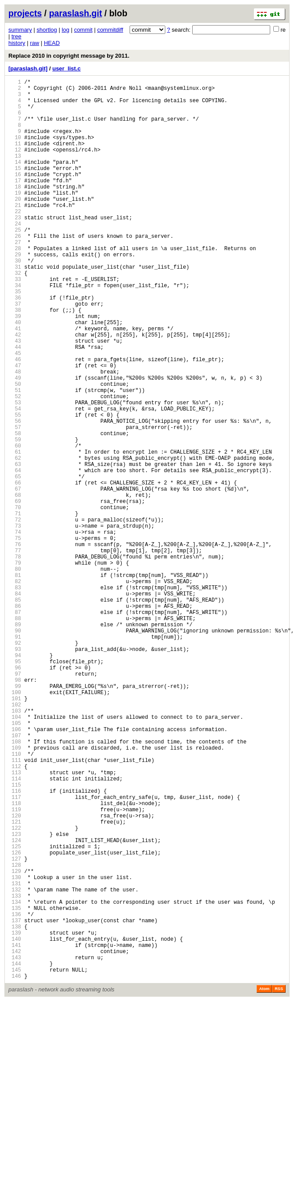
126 (14, 1019)
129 (14, 1041)
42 (14, 390)
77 (14, 652)
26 (14, 270)
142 (14, 1138)
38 (14, 360)
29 (14, 292)
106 (14, 869)
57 (14, 502)
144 (14, 1153)
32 (14, 315)
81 (14, 682)
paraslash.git (75, 13)
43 (14, 397)
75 (14, 637)
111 (14, 906)
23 (14, 247)
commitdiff (110, 29)
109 (14, 891)
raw (34, 43)
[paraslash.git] (28, 68)
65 (14, 562)
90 (14, 749)
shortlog (47, 29)
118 (14, 959)
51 (14, 457)
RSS (279, 1181)
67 (14, 577)
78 (14, 659)
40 (14, 375)
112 (14, 914)
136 (14, 1094)
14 (14, 180)
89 (14, 742)
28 (14, 285)
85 (14, 712)
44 (14, 405)
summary (20, 29)
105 (14, 861)
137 (14, 1101)
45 (14, 412)
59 (14, 517)
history (16, 43)
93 (14, 772)
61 (14, 532)
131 (14, 1056)
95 (14, 787)
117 (14, 951)
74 (14, 629)
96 (14, 794)
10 (14, 150)
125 (14, 1011)
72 (14, 614)
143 (14, 1146)
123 (14, 996)
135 (14, 1086)
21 (14, 233)
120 (14, 974)
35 (14, 337)
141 (14, 1131)
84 (14, 704)
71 (14, 607)
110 (14, 899)
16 (14, 195)
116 (14, 944)
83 (14, 697)
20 (14, 225)
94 (14, 779)
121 (14, 981)
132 (14, 1064)
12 (14, 165)
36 (14, 345)
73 (14, 622)
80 (14, 674)
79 (14, 667)
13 (14, 173)
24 (14, 255)
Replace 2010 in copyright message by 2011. (69, 55)
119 (14, 966)
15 (14, 188)
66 (14, 569)
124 (14, 1004)
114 (14, 929)
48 (14, 435)
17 (14, 203)
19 (14, 218)
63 (14, 547)
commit (83, 29)
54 (14, 480)
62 (14, 539)
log (65, 29)
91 (14, 757)
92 (14, 764)
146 (14, 1168)
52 (14, 465)
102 (14, 839)
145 (14, 1161)
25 (14, 262)
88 (14, 734)
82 (14, 689)
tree (16, 36)
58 (14, 510)
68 (14, 584)
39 (14, 367)
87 (14, 727)
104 (14, 854)
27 (14, 277)
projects (25, 13)
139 (14, 1116)
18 (14, 210)
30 (14, 300)
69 (14, 592)
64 (14, 554)
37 (14, 352)
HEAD (52, 43)
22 (14, 240)
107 (14, 876)
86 (14, 719)
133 (14, 1071)
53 (14, 472)
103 (14, 846)
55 (14, 487)
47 (14, 427)
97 (14, 802)
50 (14, 450)
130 (14, 1049)
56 (14, 495)
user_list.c (66, 68)
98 (14, 809)
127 (14, 1026)
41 (14, 382)
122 (14, 989)
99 (14, 817)
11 (14, 158)
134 (14, 1079)
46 (14, 420)
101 (14, 831)
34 (14, 330)
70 (14, 599)
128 (14, 1034)
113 (14, 921)
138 (14, 1109)
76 (14, 644)
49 (14, 442)
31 (14, 307)
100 (14, 824)
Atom (264, 1181)
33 (14, 322)
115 (14, 936)
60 (14, 525)
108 (14, 884)
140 (14, 1123)
